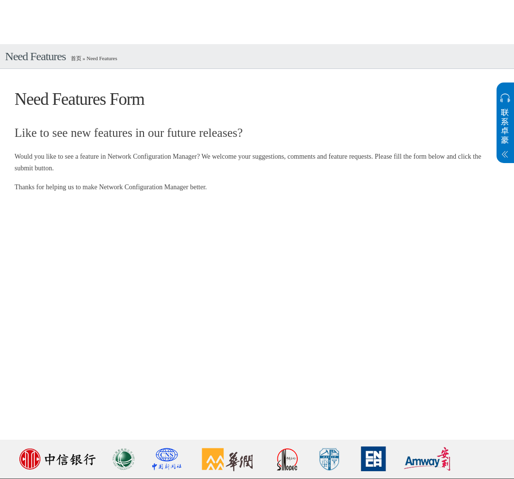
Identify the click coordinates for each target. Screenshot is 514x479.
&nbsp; (257, 304)
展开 (505, 131)
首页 (76, 58)
